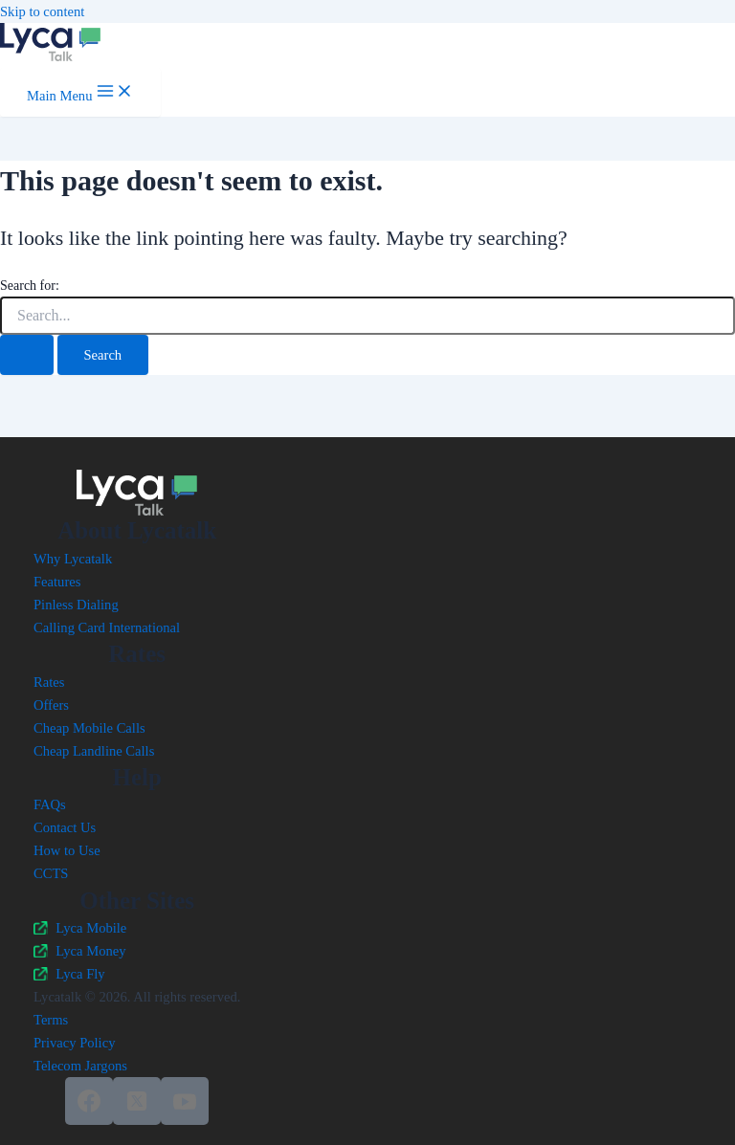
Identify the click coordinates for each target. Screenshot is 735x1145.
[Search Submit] (27, 355)
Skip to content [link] (42, 11)
